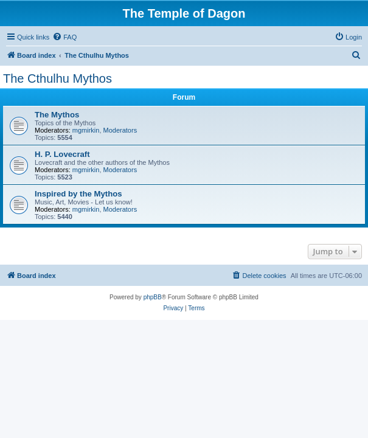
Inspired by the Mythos (78, 193)
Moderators (120, 130)
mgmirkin (86, 130)
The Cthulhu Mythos (57, 78)
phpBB (153, 297)
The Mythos (57, 114)
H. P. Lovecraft (62, 154)
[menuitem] (64, 37)
